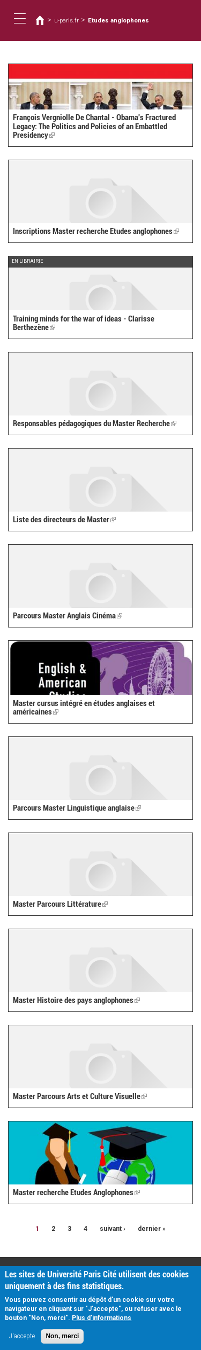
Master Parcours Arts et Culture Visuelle (80, 1096)
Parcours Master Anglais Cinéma (67, 616)
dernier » (152, 1229)
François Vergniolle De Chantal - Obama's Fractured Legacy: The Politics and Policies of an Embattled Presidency (94, 126)
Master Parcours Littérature (60, 904)
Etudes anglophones (118, 20)
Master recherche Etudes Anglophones (76, 1192)
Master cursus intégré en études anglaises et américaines (84, 707)
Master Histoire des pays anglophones (76, 1000)
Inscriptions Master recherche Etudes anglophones (96, 231)
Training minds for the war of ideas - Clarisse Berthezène (83, 323)
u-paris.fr (66, 20)
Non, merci (62, 1341)
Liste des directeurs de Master (64, 519)
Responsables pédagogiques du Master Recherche (94, 423)
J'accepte (22, 1341)
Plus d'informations (101, 1323)
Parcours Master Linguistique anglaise (77, 808)
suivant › (112, 1229)
